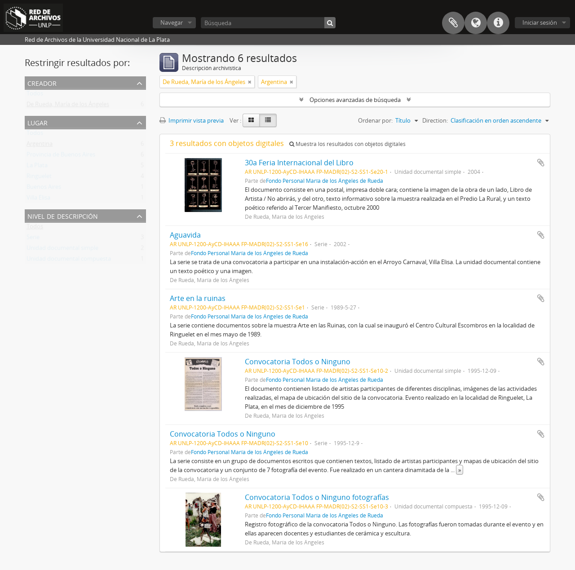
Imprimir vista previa (191, 120)
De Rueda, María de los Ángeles (68, 106)
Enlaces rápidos (498, 23)
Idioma (475, 23)
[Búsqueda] (268, 22)
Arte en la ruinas (198, 298)
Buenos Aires (44, 189)
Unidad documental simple (62, 250)
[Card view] (251, 120)
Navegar (171, 22)
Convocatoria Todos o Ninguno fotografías (317, 497)
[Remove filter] (250, 81)
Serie (33, 239)
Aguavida (185, 235)
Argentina (40, 145)
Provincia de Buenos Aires (61, 156)
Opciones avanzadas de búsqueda (355, 100)
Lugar (37, 122)
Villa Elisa (38, 199)
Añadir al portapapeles (540, 162)
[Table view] (268, 120)
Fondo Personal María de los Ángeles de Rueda (324, 180)
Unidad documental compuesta (69, 260)
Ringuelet (39, 178)
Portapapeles (453, 23)
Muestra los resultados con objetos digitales (347, 144)
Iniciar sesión (539, 22)
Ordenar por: (375, 120)
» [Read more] (459, 470)
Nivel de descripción (62, 215)
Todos (35, 95)
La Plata (37, 167)
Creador (42, 82)
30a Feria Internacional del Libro (299, 163)
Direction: (435, 120)
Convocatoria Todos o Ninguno (297, 362)
